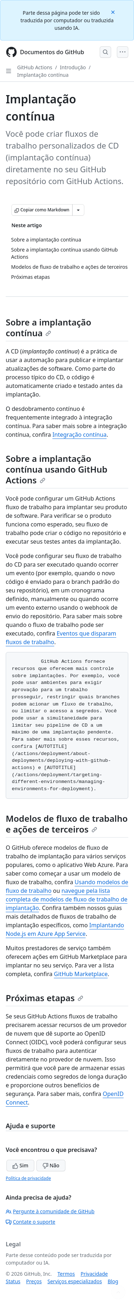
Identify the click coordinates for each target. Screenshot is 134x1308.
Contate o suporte (30, 1221)
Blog (113, 1281)
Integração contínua (80, 435)
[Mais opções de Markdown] (78, 210)
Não (51, 1165)
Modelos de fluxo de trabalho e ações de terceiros (67, 823)
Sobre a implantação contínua (48, 327)
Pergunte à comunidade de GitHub (50, 1211)
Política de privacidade (28, 1178)
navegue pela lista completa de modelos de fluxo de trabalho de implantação (67, 899)
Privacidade (94, 1273)
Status (13, 1281)
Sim (20, 1165)
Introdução (73, 67)
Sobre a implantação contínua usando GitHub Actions (57, 469)
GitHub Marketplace (81, 974)
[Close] (113, 12)
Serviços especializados (75, 1281)
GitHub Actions (34, 67)
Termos (66, 1273)
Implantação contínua (43, 74)
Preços (34, 1281)
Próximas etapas (44, 998)
